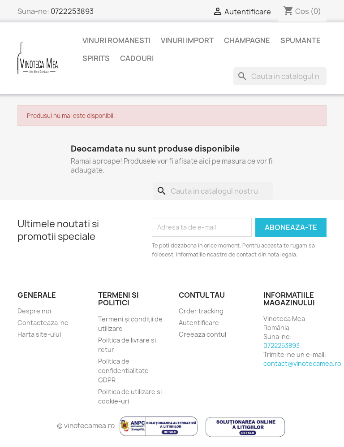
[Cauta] (280, 76)
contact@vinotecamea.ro (302, 363)
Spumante (300, 40)
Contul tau (202, 295)
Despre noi (34, 311)
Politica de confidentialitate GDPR (123, 370)
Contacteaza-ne (43, 322)
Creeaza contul (202, 334)
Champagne (247, 40)
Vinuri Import (187, 40)
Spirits (96, 58)
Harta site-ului (39, 334)
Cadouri (137, 58)
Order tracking (201, 311)
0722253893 (72, 11)
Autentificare (199, 322)
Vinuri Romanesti (116, 40)
